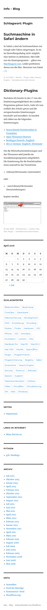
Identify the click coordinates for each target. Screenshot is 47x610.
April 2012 (11, 514)
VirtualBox (18, 386)
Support (19, 376)
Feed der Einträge (15, 588)
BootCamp (27, 307)
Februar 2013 (12, 490)
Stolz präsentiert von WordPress (28, 605)
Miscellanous (21, 229)
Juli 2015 (10, 476)
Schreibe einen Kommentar (23, 80)
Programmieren (22, 355)
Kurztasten (10, 339)
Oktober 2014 (12, 479)
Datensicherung (13, 318)
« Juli (11, 285)
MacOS (18, 77)
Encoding (31, 323)
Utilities (31, 381)
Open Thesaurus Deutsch (18, 137)
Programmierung (13, 360)
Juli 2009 (10, 546)
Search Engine (26, 365)
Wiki (13, 391)
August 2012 (12, 500)
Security (9, 370)
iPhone (8, 333)
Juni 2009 (11, 549)
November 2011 (13, 528)
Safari (32, 77)
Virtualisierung (34, 386)
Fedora (8, 328)
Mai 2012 (10, 511)
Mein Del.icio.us (14, 434)
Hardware (29, 328)
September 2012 (14, 497)
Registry (29, 360)
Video (7, 386)
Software (32, 370)
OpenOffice (32, 349)
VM (6, 391)
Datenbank (22, 312)
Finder (17, 328)
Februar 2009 (13, 553)
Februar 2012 (12, 521)
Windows (23, 391)
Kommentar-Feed (15, 591)
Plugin (26, 77)
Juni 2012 (10, 507)
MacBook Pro (11, 344)
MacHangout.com (12, 64)
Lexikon (32, 229)
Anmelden (11, 584)
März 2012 (11, 518)
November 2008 (14, 556)
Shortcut (20, 370)
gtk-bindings (13, 455)
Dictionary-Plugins (21, 90)
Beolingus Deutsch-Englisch (20, 140)
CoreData (9, 312)
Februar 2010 (12, 539)
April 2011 (11, 532)
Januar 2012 (12, 525)
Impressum (11, 413)
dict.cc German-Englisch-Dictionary (24, 144)
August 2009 (12, 542)
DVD (7, 323)
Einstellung (18, 323)
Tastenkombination (14, 381)
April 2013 (11, 486)
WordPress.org (13, 595)
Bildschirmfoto (12, 307)
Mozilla (19, 349)
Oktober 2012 (12, 493)
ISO (16, 333)
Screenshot (10, 365)
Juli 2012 (10, 504)
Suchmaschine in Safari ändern (19, 36)
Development (31, 318)
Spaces (8, 376)
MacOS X (35, 344)
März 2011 (11, 535)
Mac (31, 339)
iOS (38, 328)
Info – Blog (12, 9)
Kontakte (25, 333)
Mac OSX (9, 349)
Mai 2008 (10, 564)
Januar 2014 (12, 483)
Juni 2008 (11, 560)
